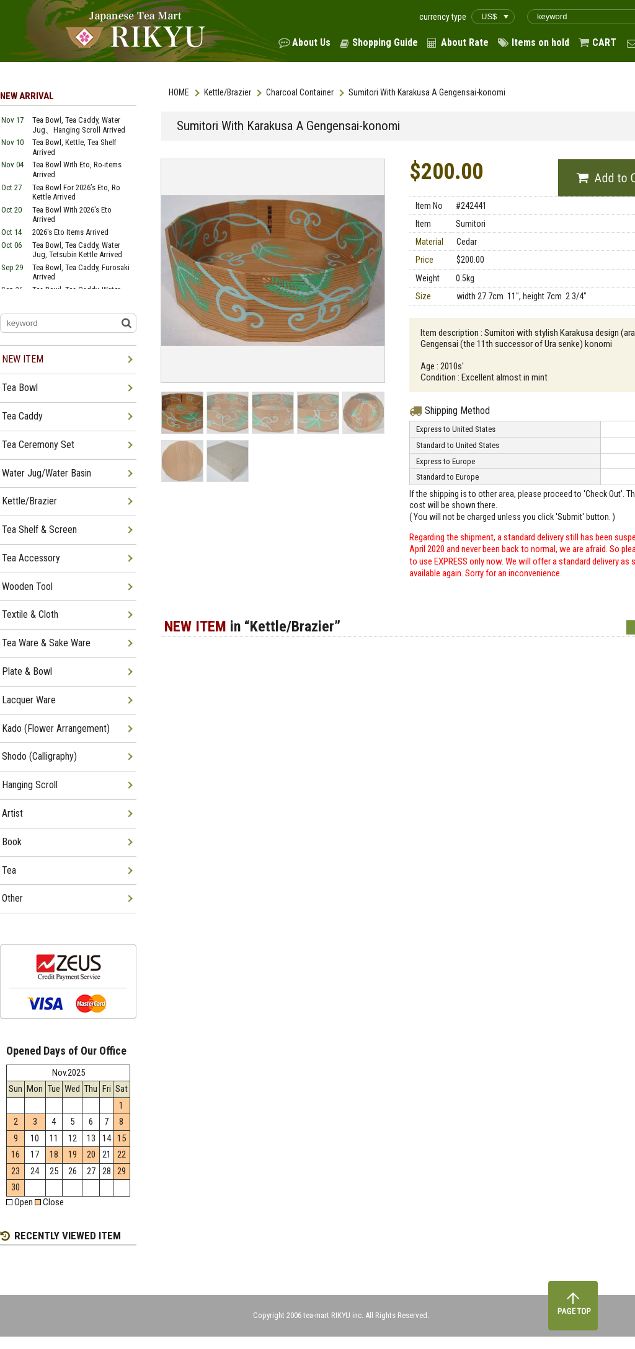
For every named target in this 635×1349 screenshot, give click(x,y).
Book (12, 842)
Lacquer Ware (29, 700)
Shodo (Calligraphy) (39, 756)
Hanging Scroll (30, 785)
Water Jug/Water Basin (46, 473)
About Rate (465, 42)
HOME (179, 92)
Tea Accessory (31, 558)
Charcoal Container (300, 92)
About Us (311, 42)
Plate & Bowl (27, 671)
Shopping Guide (385, 42)
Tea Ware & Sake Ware (46, 643)
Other (12, 898)
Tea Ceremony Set (38, 444)
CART (604, 42)
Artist (12, 813)
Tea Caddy (22, 416)
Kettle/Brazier (227, 92)
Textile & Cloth (30, 614)
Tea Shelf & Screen (39, 529)
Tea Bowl (20, 387)
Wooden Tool (27, 586)
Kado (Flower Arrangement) (56, 728)
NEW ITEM (22, 359)
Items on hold (540, 42)
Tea (9, 870)
